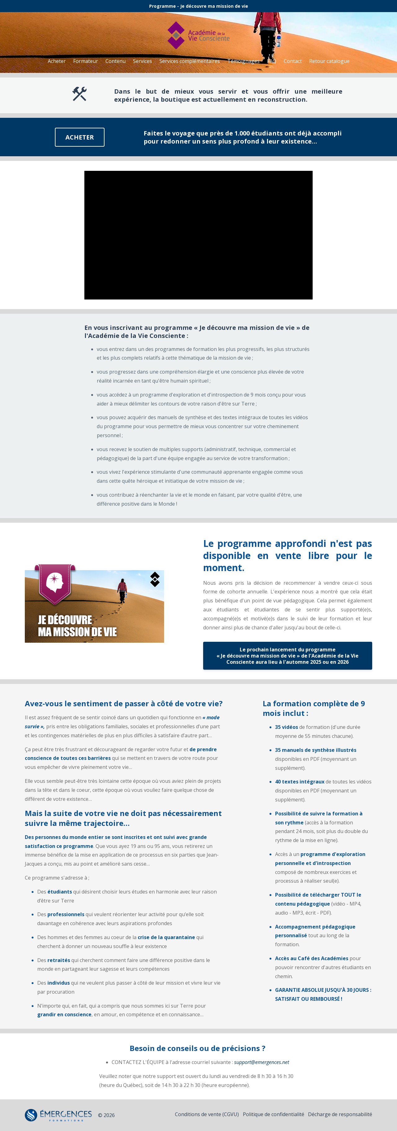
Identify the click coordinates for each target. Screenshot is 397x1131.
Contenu (115, 61)
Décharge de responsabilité (340, 1115)
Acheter (57, 61)
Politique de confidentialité (270, 1115)
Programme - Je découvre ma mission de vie (198, 6)
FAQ (271, 61)
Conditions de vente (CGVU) (200, 1115)
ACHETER (79, 137)
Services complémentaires (189, 61)
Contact (293, 61)
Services (142, 61)
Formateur (85, 61)
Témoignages (243, 61)
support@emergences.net (261, 1062)
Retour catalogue (329, 61)
